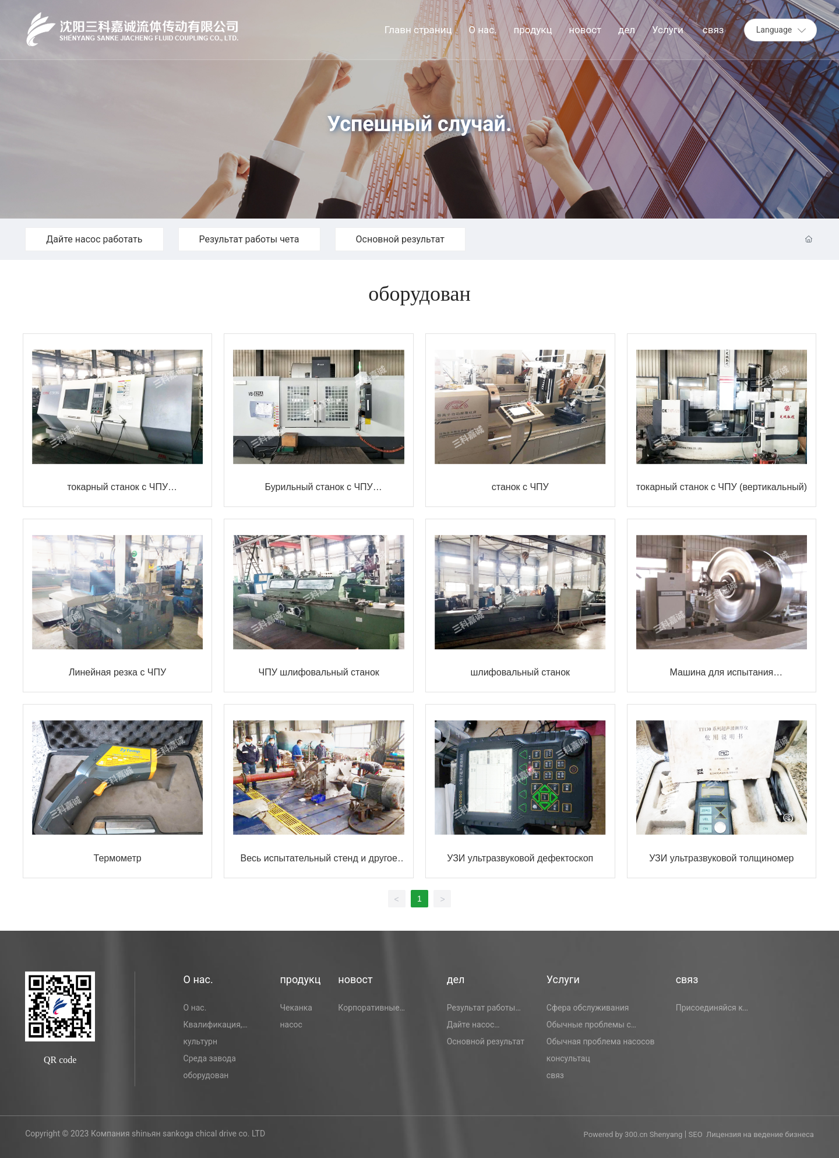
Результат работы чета (249, 239)
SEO (696, 1134)
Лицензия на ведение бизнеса (760, 1134)
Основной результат (400, 239)
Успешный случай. (419, 124)
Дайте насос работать (94, 239)
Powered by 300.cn (617, 1134)
